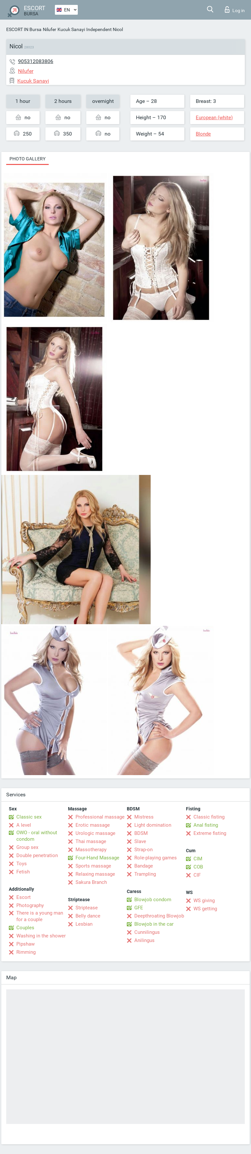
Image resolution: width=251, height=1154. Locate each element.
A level (23, 825)
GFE (138, 908)
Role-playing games (155, 858)
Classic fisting (209, 817)
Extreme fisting (209, 833)
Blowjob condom (152, 899)
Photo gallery (27, 158)
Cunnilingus (147, 932)
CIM (197, 859)
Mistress (144, 817)
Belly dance (87, 916)
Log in (235, 9)
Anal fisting (205, 825)
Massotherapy (91, 850)
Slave (140, 841)
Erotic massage (92, 825)
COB (198, 867)
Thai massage (90, 841)
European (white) (214, 118)
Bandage (143, 866)
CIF (197, 875)
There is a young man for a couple (39, 916)
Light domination (152, 825)
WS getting (205, 909)
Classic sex (29, 817)
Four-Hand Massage (97, 858)
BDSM (141, 833)
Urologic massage (95, 833)
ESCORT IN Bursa (24, 29)
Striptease (86, 908)
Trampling (145, 874)
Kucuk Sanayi (71, 29)
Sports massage (93, 866)
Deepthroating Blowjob (159, 916)
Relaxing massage (95, 874)
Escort (23, 897)
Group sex (27, 847)
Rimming (26, 952)
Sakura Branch (91, 882)
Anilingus (144, 940)
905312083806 (35, 61)
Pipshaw (25, 944)
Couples (25, 928)
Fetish (23, 872)
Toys (21, 864)
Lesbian (83, 924)
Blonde (203, 134)
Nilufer (49, 29)
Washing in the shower (41, 936)
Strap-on (143, 850)
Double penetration (37, 855)
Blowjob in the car (154, 924)
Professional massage (100, 817)
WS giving (204, 900)
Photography (30, 905)
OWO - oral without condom (36, 836)
